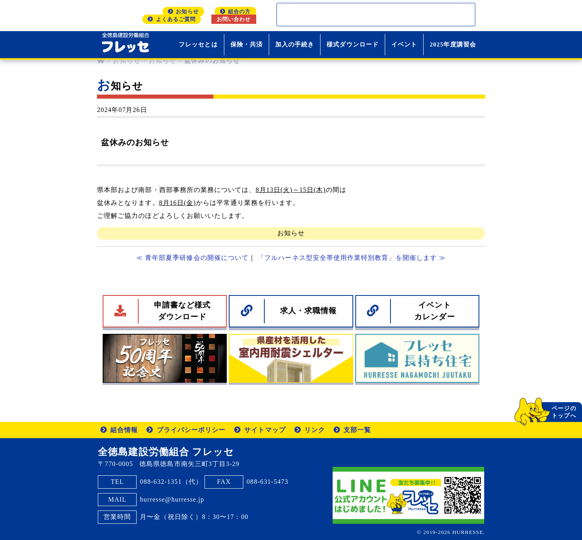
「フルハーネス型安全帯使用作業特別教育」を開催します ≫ (351, 257)
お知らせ (291, 233)
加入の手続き (294, 44)
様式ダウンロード (353, 44)
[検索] (365, 14)
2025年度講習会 (453, 44)
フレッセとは (198, 44)
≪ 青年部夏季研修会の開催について (192, 257)
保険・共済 (246, 44)
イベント (404, 44)
